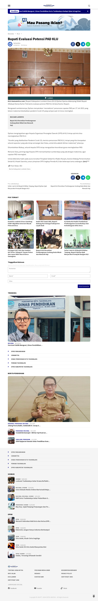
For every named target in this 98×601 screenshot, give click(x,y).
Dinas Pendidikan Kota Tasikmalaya (24, 359)
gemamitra (15, 355)
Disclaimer (12, 577)
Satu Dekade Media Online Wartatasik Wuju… (33, 490)
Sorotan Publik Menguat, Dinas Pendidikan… (25, 345)
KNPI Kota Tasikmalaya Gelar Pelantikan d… (32, 498)
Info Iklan (11, 573)
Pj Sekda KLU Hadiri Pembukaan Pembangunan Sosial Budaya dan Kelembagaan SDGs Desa (76, 224)
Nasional (19, 496)
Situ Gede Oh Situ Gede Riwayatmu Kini (31, 547)
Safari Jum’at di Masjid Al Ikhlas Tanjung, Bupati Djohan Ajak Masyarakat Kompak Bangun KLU (27, 186)
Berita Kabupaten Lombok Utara (19, 169)
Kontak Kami (39, 577)
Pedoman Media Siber (42, 570)
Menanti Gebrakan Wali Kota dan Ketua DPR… (33, 521)
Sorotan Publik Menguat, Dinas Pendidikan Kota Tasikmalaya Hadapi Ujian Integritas (51, 11)
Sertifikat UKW (13, 580)
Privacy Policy (66, 573)
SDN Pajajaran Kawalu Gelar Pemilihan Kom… (33, 441)
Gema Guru (19, 439)
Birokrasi (11, 423)
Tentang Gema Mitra (15, 570)
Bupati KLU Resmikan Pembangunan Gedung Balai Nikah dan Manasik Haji (23, 123)
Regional (11, 343)
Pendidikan (18, 423)
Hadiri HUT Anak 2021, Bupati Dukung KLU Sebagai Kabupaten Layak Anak (48, 224)
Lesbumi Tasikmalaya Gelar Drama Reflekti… (33, 481)
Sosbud (18, 479)
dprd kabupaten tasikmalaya (21, 367)
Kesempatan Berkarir (69, 570)
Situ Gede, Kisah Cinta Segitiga (28, 538)
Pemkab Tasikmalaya (18, 363)
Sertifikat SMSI (67, 577)
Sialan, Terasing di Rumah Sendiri (28, 556)
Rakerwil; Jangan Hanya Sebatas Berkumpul (33, 530)
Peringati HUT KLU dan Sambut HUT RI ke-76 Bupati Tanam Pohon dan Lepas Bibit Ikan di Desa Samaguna (20, 253)
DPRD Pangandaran (18, 351)
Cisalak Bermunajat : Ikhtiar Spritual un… (31, 433)
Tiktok (64, 588)
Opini (17, 519)
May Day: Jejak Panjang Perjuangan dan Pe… (33, 507)
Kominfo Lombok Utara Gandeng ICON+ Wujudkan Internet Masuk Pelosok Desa (20, 224)
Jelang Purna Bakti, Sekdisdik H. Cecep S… (24, 426)
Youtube (38, 588)
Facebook (12, 588)
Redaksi (37, 573)
